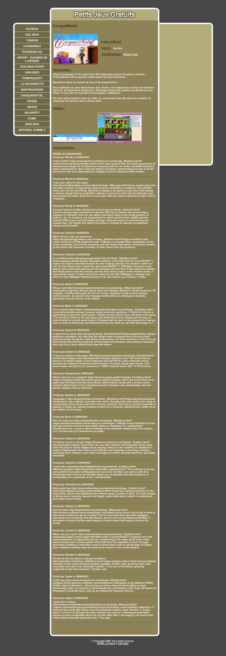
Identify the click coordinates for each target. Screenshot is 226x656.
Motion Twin (131, 54)
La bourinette (32, 84)
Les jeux (32, 34)
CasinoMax (32, 46)
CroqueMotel (32, 95)
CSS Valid (123, 643)
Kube (32, 118)
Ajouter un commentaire (67, 153)
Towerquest (32, 78)
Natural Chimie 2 (32, 130)
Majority (32, 112)
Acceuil (32, 29)
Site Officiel (111, 42)
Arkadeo (32, 72)
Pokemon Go (32, 52)
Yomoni (32, 40)
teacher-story (32, 66)
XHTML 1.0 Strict (106, 643)
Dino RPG (32, 124)
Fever (32, 101)
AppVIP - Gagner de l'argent (32, 59)
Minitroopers (32, 89)
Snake (32, 107)
